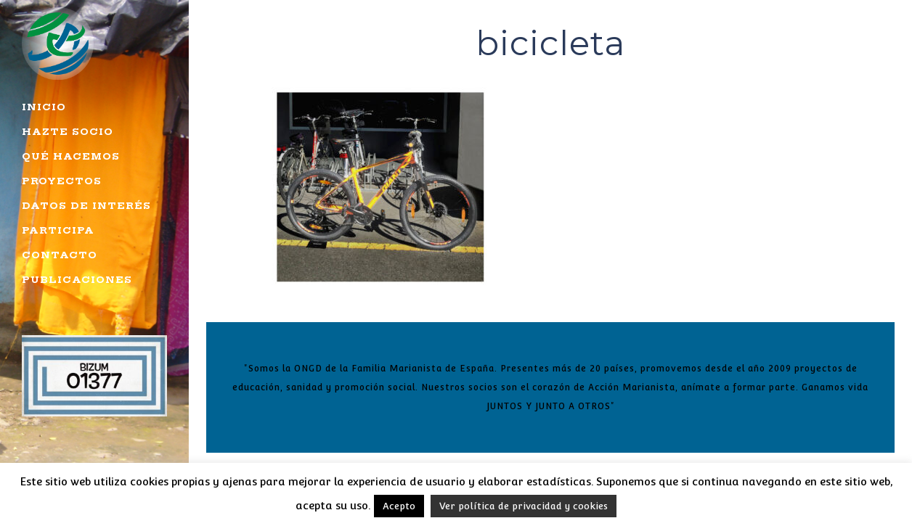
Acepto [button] (399, 506)
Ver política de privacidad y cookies (523, 506)
